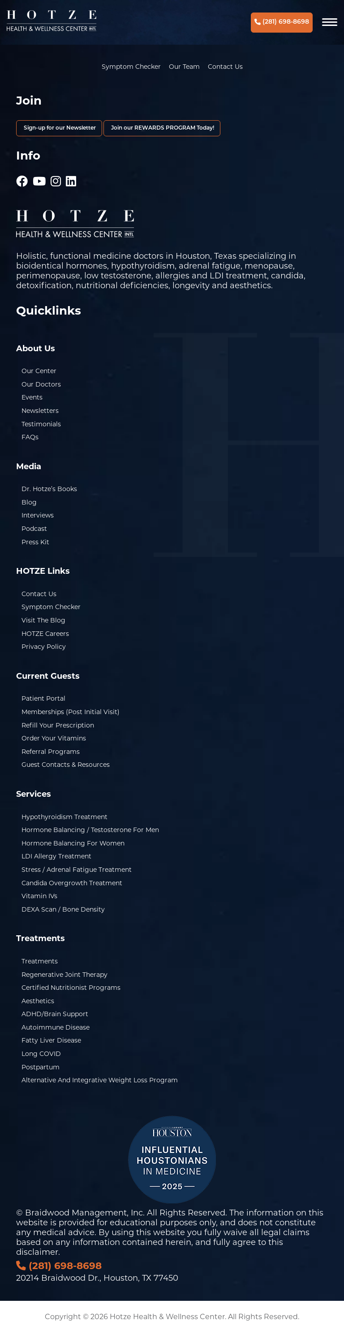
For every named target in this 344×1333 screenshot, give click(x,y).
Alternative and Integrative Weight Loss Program (100, 1080)
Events (32, 397)
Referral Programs (51, 752)
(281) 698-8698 (281, 22)
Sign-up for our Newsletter (59, 128)
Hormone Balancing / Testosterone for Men (90, 830)
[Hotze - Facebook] (22, 177)
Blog (29, 502)
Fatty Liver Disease (51, 1040)
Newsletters (40, 411)
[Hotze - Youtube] (39, 177)
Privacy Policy (44, 647)
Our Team (184, 67)
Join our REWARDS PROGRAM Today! (162, 128)
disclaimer (37, 1252)
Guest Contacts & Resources (66, 765)
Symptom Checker (131, 67)
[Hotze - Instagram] (56, 177)
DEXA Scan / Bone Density (63, 909)
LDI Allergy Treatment (56, 856)
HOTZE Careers (45, 634)
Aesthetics (38, 1001)
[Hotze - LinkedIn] (71, 177)
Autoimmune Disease (56, 1027)
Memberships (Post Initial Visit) (71, 712)
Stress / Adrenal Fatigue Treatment (77, 870)
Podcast (34, 529)
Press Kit (35, 542)
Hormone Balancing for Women (73, 843)
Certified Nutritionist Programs (71, 988)
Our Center (39, 371)
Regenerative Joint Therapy (65, 975)
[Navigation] (329, 22)
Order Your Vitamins (54, 738)
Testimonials (41, 424)
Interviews (38, 515)
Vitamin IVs (39, 896)
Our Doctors (41, 384)
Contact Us (225, 67)
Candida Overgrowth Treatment (72, 883)
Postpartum (41, 1067)
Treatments (40, 961)
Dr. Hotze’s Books (49, 489)
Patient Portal (43, 698)
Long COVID (41, 1054)
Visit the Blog (43, 620)
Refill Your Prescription (58, 725)
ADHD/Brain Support (55, 1014)
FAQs (30, 437)
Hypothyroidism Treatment (65, 817)
